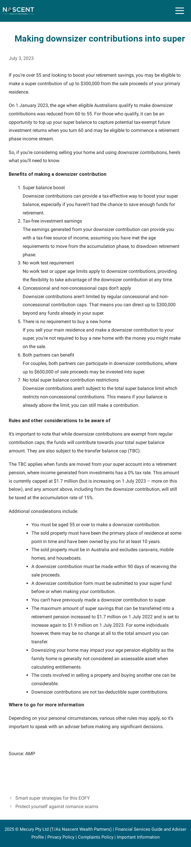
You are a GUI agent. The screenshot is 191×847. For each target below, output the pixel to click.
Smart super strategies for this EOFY (52, 798)
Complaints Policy (95, 837)
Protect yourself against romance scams (56, 806)
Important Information (138, 837)
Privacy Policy (60, 837)
